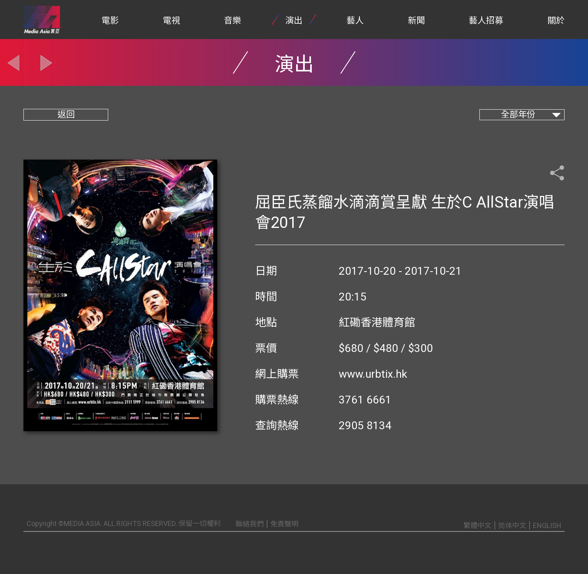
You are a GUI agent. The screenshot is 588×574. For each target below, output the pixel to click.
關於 (556, 20)
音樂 (232, 20)
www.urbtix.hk (373, 374)
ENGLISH (547, 525)
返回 (66, 114)
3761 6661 (365, 399)
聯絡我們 (250, 524)
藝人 (355, 20)
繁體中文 (477, 525)
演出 (293, 20)
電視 (171, 20)
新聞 (416, 20)
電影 (110, 20)
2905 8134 (365, 425)
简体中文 (512, 525)
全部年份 (518, 114)
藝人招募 (486, 20)
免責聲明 (284, 524)
